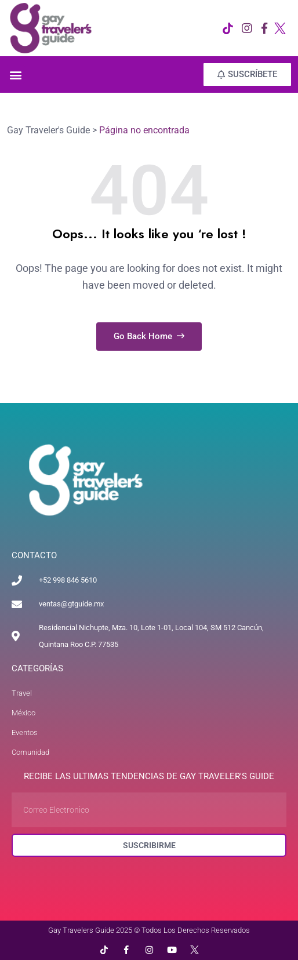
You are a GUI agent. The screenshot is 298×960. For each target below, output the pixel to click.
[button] (15, 74)
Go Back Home (149, 336)
